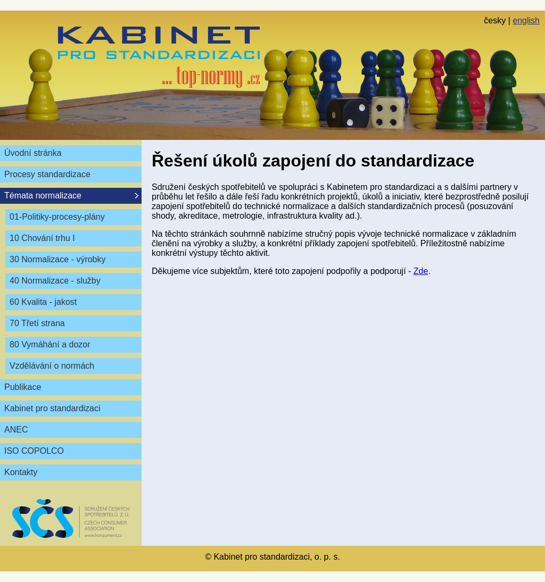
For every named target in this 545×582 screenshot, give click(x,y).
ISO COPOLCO (34, 450)
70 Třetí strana (37, 323)
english (526, 20)
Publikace (22, 387)
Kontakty (20, 472)
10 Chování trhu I (42, 238)
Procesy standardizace (47, 174)
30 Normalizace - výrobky (58, 259)
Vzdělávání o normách (52, 365)
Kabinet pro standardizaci (52, 408)
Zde (421, 271)
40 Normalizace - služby (55, 280)
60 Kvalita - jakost (43, 301)
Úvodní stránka (33, 152)
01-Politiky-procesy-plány (57, 216)
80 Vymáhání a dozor (50, 344)
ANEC (16, 429)
